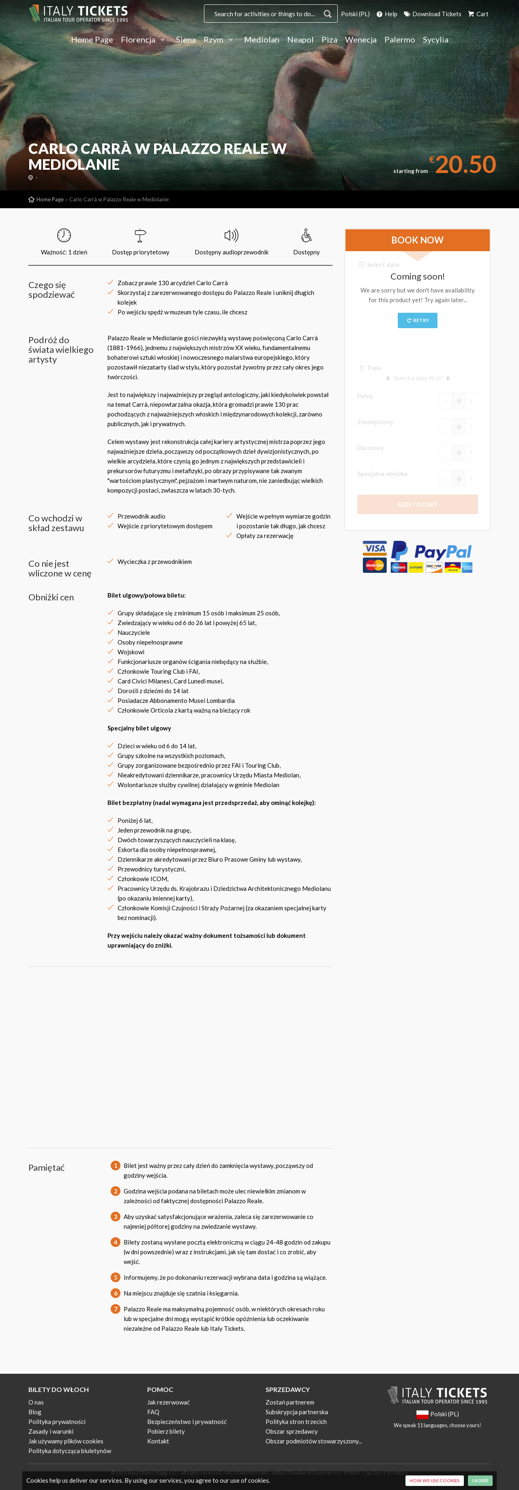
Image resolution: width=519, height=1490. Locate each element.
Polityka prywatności (57, 1421)
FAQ (153, 1411)
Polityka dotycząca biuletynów (69, 1450)
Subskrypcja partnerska (297, 1411)
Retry (418, 320)
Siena (186, 39)
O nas (36, 1402)
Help (386, 13)
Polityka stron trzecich (296, 1421)
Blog (34, 1411)
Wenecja (361, 39)
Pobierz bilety (166, 1431)
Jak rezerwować (168, 1402)
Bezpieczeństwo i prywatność (187, 1421)
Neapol (300, 39)
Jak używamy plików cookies (65, 1441)
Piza (329, 39)
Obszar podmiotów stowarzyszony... (314, 1441)
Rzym (220, 39)
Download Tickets (432, 13)
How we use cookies (435, 1480)
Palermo (399, 39)
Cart (478, 13)
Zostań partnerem (290, 1402)
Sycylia (435, 39)
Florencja (144, 39)
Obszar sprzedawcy (292, 1431)
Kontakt (158, 1441)
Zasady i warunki (50, 1431)
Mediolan (261, 39)
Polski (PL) (355, 13)
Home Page (92, 39)
